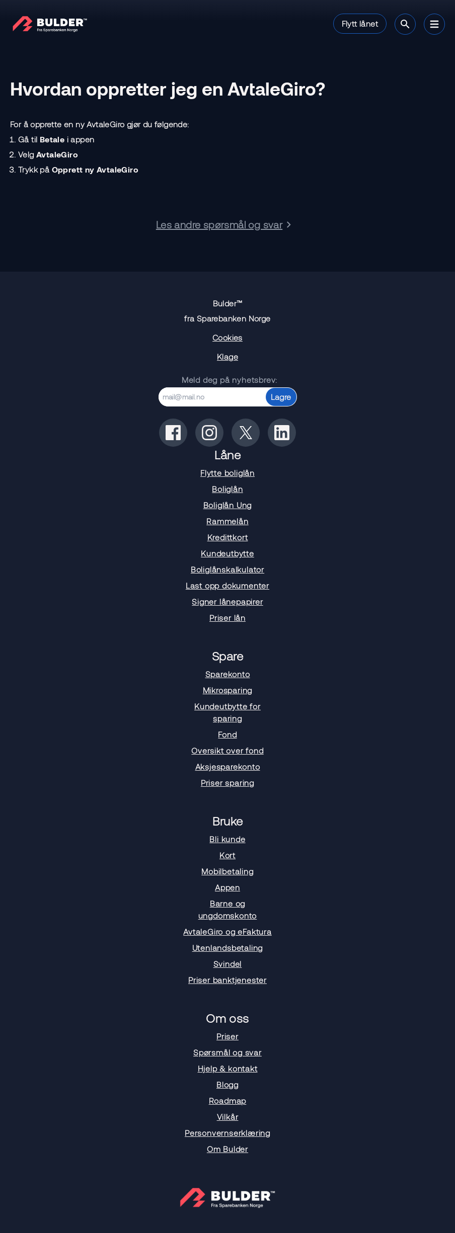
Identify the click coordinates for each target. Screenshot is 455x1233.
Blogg (227, 1084)
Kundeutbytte (227, 553)
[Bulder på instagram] (209, 433)
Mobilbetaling (227, 871)
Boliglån (227, 489)
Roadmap (228, 1100)
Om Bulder (227, 1149)
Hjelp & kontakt (228, 1068)
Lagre (281, 396)
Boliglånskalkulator (227, 569)
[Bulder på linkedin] (282, 433)
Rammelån (227, 521)
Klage (227, 356)
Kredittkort (227, 537)
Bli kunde (227, 839)
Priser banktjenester (227, 979)
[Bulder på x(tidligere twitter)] (246, 433)
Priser (227, 1036)
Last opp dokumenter (227, 585)
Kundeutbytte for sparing (227, 712)
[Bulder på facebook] (173, 433)
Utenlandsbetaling (227, 947)
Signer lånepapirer (227, 601)
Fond (227, 734)
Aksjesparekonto (227, 766)
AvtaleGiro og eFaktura (227, 931)
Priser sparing (227, 782)
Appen (227, 887)
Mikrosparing (228, 690)
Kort (227, 855)
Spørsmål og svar (227, 1052)
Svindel (227, 963)
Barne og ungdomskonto (227, 909)
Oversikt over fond (227, 750)
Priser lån (227, 617)
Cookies (227, 337)
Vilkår (228, 1116)
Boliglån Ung (227, 505)
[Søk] (405, 24)
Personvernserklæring (227, 1132)
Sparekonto (227, 674)
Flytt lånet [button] (360, 23)
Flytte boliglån (227, 472)
